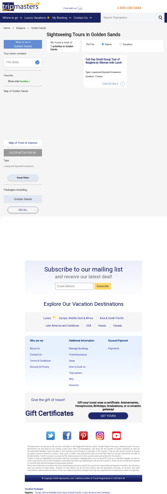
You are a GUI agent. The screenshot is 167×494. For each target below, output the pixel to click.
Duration (127, 44)
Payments (113, 348)
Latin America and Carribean (96, 492)
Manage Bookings (78, 348)
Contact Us (36, 354)
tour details (113, 83)
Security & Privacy (39, 366)
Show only (19, 81)
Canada (117, 325)
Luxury (47, 318)
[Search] (128, 17)
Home (7, 28)
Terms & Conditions (40, 360)
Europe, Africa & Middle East (48, 492)
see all (27, 210)
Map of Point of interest (23, 142)
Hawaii (102, 325)
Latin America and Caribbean (62, 325)
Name (108, 44)
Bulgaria (20, 28)
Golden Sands (38, 28)
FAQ (71, 379)
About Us (35, 348)
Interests (74, 385)
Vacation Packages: (34, 489)
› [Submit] (37, 62)
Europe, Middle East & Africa (76, 318)
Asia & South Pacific (112, 318)
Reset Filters (23, 177)
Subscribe (103, 286)
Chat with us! (72, 8)
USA (88, 325)
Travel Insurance (78, 354)
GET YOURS (108, 416)
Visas (72, 360)
